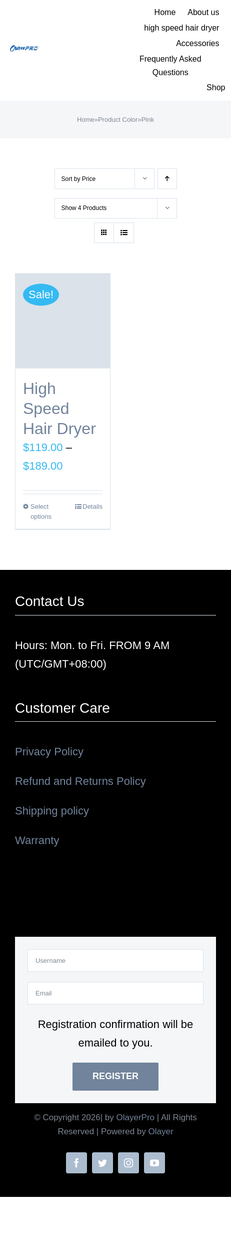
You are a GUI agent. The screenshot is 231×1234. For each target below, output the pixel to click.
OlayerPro (135, 1117)
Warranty (37, 840)
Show (84, 208)
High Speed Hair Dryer (59, 408)
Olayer (161, 1131)
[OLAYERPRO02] (25, 50)
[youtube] (154, 1162)
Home (85, 119)
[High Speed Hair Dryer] (63, 321)
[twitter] (102, 1162)
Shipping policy (52, 810)
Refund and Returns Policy (80, 781)
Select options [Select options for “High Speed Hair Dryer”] (41, 511)
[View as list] (124, 233)
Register (115, 1076)
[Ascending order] (167, 178)
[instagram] (128, 1162)
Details (92, 506)
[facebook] (76, 1162)
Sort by (79, 178)
